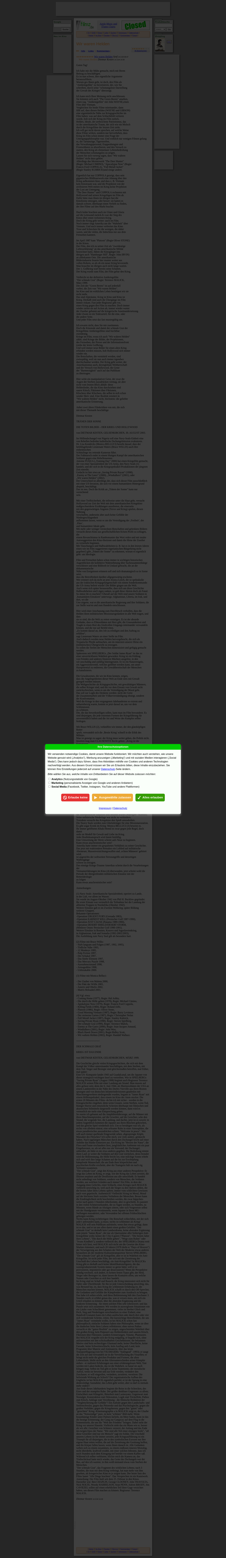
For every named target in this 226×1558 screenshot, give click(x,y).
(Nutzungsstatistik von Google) (74, 779)
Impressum (105, 808)
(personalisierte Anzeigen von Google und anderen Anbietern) (92, 783)
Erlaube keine (75, 798)
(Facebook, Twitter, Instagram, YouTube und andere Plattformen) (95, 786)
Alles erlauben (150, 798)
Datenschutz (108, 769)
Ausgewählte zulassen (112, 798)
